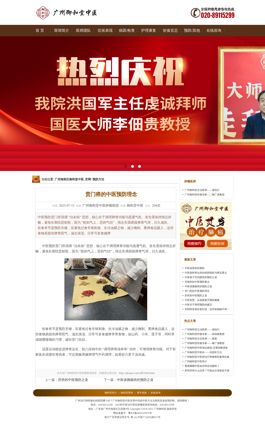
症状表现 (105, 30)
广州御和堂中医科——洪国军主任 (203, 352)
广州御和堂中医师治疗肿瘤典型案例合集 (207, 356)
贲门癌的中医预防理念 (197, 291)
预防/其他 (192, 30)
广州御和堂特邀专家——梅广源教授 (204, 194)
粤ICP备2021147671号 (140, 413)
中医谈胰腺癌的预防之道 (135, 380)
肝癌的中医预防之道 (73, 380)
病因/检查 (127, 30)
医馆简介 (61, 30)
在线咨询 (213, 30)
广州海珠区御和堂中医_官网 (73, 179)
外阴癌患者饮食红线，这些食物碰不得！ (207, 309)
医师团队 (83, 30)
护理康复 (148, 30)
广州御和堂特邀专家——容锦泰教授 (204, 334)
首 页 (40, 30)
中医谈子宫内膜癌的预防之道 (201, 277)
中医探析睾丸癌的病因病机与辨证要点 (206, 272)
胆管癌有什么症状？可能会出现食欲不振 (207, 370)
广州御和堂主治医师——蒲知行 (202, 190)
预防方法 (98, 179)
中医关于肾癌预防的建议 (198, 304)
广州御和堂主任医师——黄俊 (201, 338)
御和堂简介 (111, 392)
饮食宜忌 (170, 30)
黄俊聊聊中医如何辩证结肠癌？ (202, 366)
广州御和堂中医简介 (196, 361)
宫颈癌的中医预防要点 (197, 281)
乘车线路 (142, 392)
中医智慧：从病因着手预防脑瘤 (202, 300)
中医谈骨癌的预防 (195, 268)
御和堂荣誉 (127, 392)
